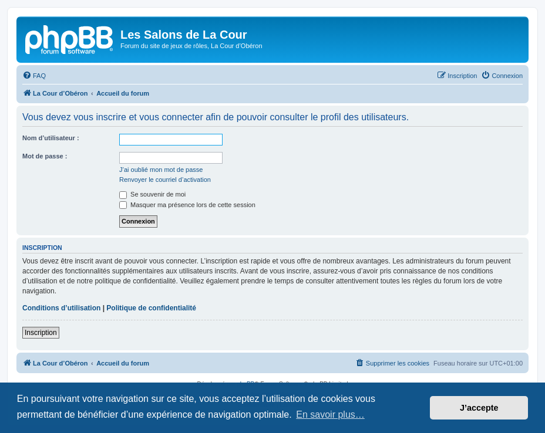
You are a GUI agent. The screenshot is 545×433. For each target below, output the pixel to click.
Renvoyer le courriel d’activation (165, 179)
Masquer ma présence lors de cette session (187, 204)
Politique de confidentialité (151, 308)
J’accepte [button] (479, 407)
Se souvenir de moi (152, 194)
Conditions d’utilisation (61, 308)
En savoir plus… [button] (330, 415)
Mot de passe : (44, 156)
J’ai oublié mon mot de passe (161, 169)
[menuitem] (34, 76)
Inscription (41, 333)
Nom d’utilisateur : (50, 137)
